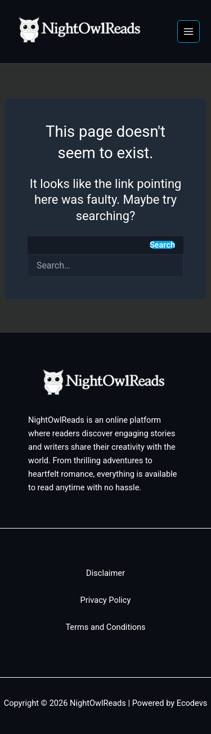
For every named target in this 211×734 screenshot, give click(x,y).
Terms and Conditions (105, 627)
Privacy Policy (105, 600)
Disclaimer (105, 573)
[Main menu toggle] (188, 31)
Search (162, 245)
